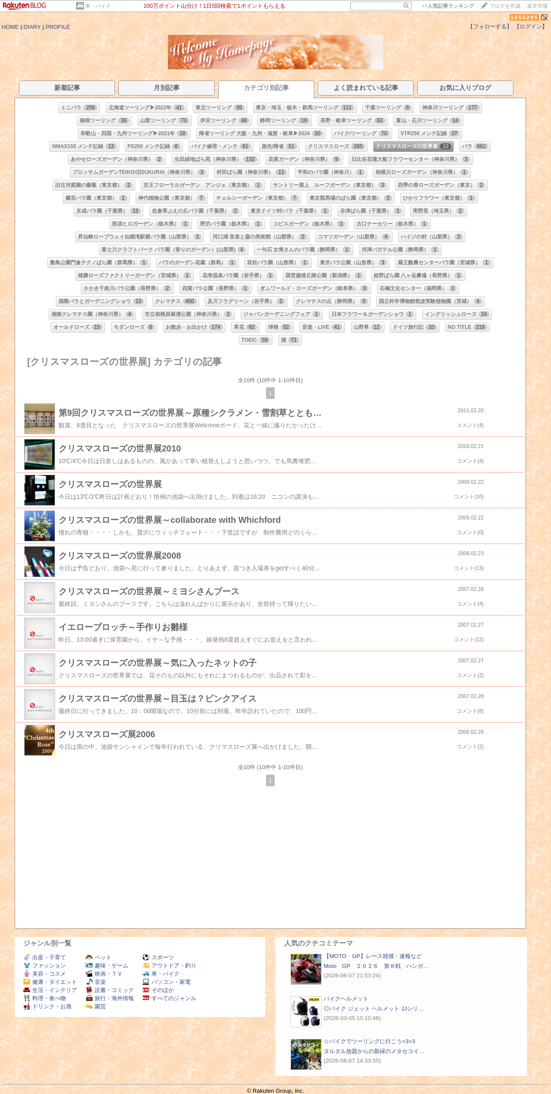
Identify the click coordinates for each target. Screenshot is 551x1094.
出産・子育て (44, 957)
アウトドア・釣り (169, 965)
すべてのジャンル (169, 998)
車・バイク (98, 6)
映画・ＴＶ (104, 973)
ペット (98, 957)
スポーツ (158, 957)
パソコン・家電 (166, 982)
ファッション (44, 965)
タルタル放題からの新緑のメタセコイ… (374, 1051)
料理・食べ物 (44, 998)
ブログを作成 (504, 6)
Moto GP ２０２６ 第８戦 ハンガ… (376, 966)
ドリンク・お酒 (47, 1006)
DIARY (32, 27)
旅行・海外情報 (110, 998)
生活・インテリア (50, 990)
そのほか (158, 990)
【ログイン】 (531, 26)
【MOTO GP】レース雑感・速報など (373, 956)
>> (447, 6)
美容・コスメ (44, 973)
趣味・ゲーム (107, 965)
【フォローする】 (489, 26)
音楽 (96, 982)
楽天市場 (537, 6)
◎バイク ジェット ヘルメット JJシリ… (374, 1008)
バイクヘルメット (346, 998)
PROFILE (58, 27)
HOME (10, 27)
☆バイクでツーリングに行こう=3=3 (369, 1041)
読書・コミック (110, 990)
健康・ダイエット (50, 982)
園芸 (96, 1006)
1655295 (525, 17)
